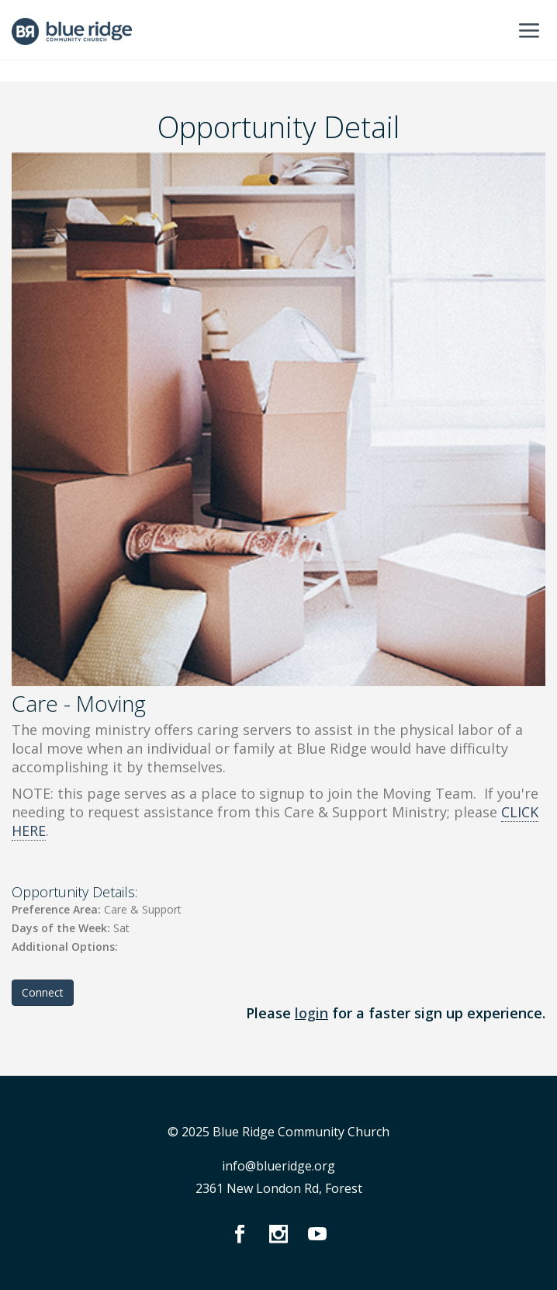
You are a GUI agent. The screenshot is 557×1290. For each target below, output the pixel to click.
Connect (43, 992)
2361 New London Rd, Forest (278, 1188)
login (311, 1013)
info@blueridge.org (278, 1165)
